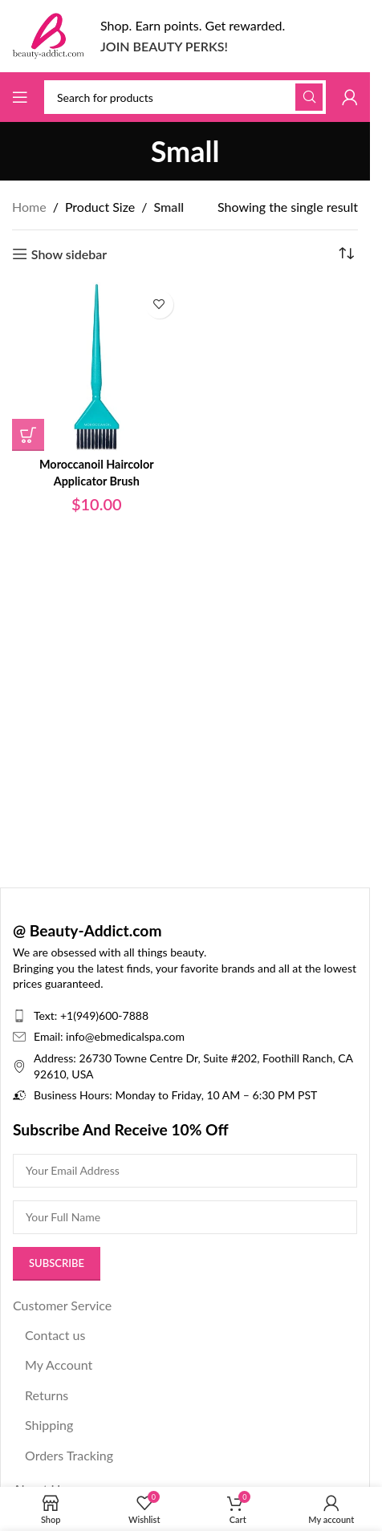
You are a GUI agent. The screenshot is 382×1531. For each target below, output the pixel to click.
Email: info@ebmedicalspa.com (109, 1036)
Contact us (55, 1334)
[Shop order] (346, 254)
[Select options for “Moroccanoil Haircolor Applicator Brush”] (28, 435)
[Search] (185, 97)
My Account (58, 1364)
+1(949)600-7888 (104, 1015)
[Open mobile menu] (20, 97)
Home (29, 206)
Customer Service (62, 1305)
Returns (46, 1395)
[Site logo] (48, 34)
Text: (47, 1015)
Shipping (49, 1424)
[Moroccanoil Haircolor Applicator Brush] (96, 367)
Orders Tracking (69, 1455)
